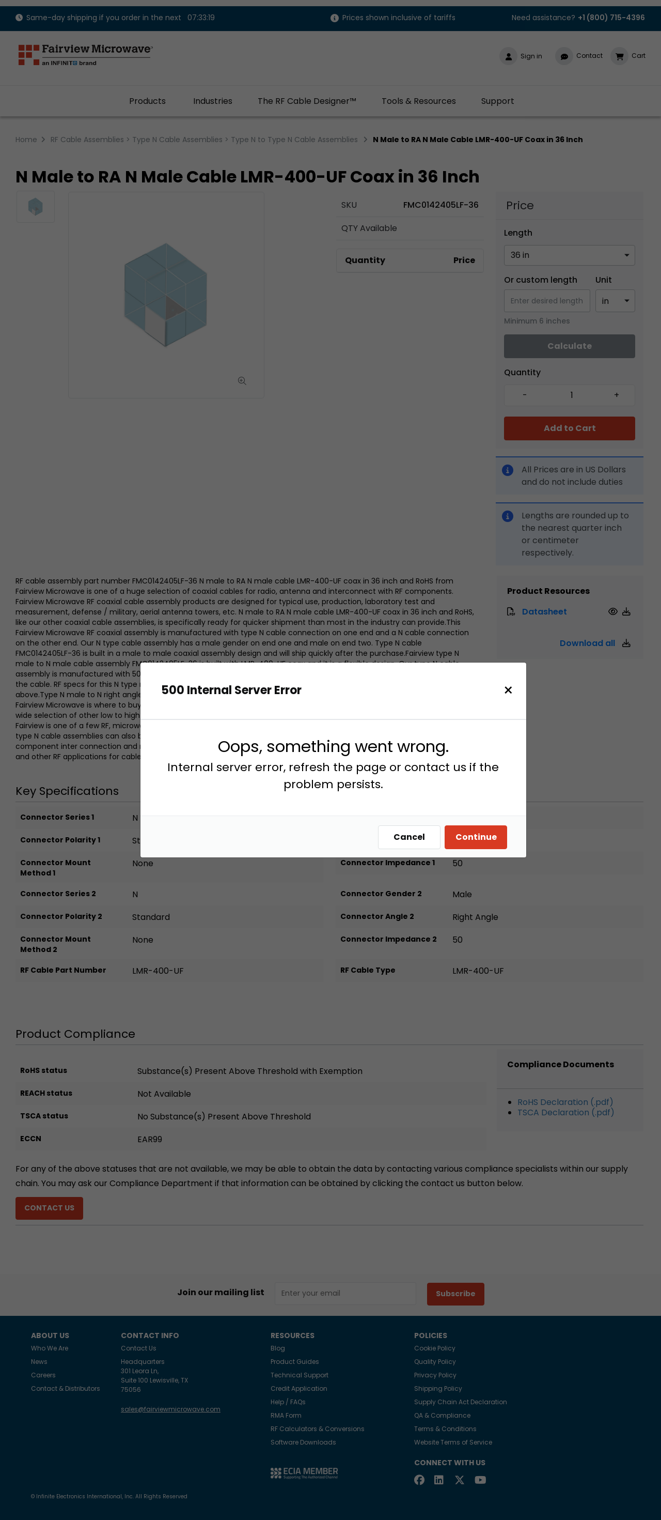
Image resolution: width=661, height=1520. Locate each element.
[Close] (508, 690)
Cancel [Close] (409, 837)
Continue (476, 837)
